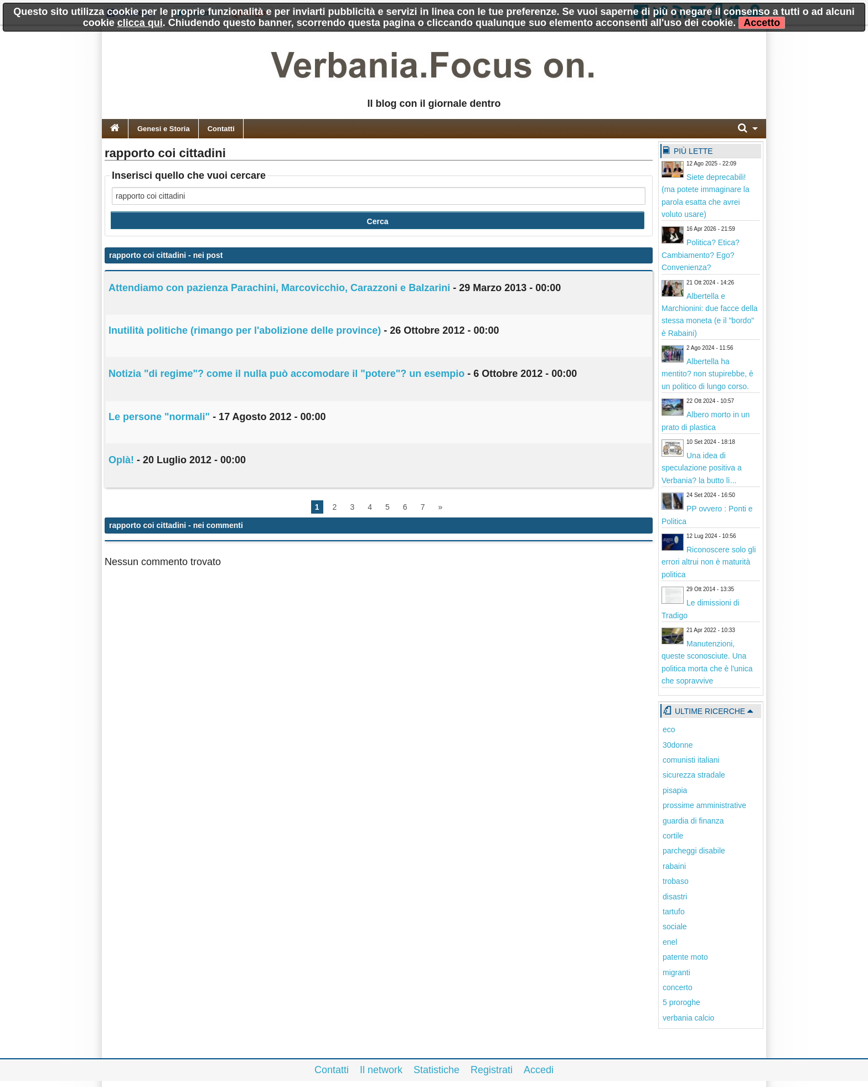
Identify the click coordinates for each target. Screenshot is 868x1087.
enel (670, 942)
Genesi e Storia (163, 129)
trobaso (676, 881)
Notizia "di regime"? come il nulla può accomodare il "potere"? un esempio (286, 373)
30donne (678, 745)
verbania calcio (688, 1017)
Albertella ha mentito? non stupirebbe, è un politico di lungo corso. (707, 374)
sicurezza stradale (694, 774)
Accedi (539, 1069)
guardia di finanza (693, 820)
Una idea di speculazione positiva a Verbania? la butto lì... (702, 468)
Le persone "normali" (159, 416)
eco (669, 729)
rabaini (674, 866)
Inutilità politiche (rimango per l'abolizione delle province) (244, 330)
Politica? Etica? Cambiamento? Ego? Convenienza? (701, 255)
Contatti (221, 129)
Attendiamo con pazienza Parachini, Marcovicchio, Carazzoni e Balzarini (279, 287)
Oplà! (121, 459)
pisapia (675, 790)
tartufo (674, 911)
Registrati (492, 1069)
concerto (678, 987)
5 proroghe (681, 1002)
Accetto (761, 22)
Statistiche (436, 1069)
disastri (675, 896)
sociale (675, 926)
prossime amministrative (704, 805)
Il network (381, 1069)
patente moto (685, 957)
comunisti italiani (691, 759)
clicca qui (140, 22)
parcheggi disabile (694, 850)
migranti (676, 972)
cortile (673, 835)
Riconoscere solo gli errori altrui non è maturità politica (709, 562)
